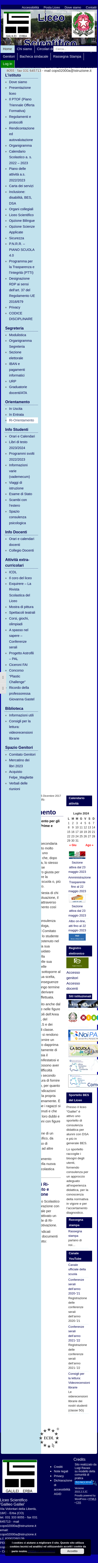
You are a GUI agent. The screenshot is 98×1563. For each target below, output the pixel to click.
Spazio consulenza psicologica (17, 517)
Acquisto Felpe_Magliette (21, 774)
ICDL (13, 572)
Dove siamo (73, 7)
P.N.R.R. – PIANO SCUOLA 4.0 (21, 249)
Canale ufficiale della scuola (77, 1269)
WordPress (80, 1499)
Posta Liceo (52, 7)
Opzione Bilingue (22, 221)
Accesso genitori (73, 975)
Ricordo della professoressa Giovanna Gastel (21, 693)
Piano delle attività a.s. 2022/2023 (17, 174)
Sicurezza (16, 238)
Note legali (61, 1471)
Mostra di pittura (21, 607)
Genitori (9, 56)
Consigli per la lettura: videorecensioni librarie (21, 729)
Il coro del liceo (20, 578)
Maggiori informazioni (41, 1551)
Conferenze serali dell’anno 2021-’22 (76, 1333)
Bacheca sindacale (34, 56)
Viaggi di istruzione (16, 485)
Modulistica (17, 335)
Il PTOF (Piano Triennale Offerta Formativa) (21, 105)
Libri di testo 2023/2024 (18, 445)
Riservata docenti (65, 12)
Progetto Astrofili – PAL (21, 656)
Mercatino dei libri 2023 (19, 763)
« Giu (72, 845)
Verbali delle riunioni (18, 786)
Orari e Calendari (22, 436)
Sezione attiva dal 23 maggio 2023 (77, 862)
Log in (7, 64)
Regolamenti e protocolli (20, 119)
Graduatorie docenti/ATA (18, 389)
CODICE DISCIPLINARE (21, 316)
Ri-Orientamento (21, 420)
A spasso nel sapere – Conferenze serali (18, 638)
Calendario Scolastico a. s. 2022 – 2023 (20, 157)
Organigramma (20, 145)
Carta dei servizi (21, 186)
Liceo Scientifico (21, 215)
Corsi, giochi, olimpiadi (19, 621)
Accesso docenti (73, 986)
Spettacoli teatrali (22, 612)
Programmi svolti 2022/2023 (21, 456)
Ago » (89, 845)
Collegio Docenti (21, 550)
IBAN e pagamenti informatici (17, 369)
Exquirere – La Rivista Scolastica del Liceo (20, 592)
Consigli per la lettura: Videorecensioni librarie (78, 1380)
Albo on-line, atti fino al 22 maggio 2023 (77, 925)
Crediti (58, 1467)
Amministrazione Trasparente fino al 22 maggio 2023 (78, 884)
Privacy (14, 307)
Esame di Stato (20, 494)
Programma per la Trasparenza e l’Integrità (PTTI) (21, 267)
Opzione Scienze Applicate (22, 229)
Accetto (72, 1551)
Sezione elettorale (16, 355)
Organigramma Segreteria (20, 343)
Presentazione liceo (20, 90)
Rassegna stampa (75, 1233)
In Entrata (16, 414)
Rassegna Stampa (67, 56)
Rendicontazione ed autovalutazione (21, 134)
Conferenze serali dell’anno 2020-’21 (76, 1286)
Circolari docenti (49, 49)
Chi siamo (24, 49)
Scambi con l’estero (18, 502)
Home (7, 49)
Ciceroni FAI (18, 665)
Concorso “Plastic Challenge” (17, 676)
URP (12, 381)
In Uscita (15, 409)
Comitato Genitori (22, 754)
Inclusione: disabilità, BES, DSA (20, 197)
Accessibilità (30, 7)
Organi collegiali (21, 209)
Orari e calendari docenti (21, 541)
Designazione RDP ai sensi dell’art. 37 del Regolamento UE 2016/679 (22, 290)
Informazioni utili (21, 715)
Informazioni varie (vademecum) (19, 471)
